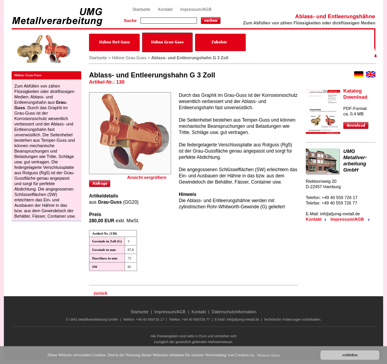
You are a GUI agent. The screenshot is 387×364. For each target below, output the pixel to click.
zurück (100, 293)
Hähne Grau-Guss (129, 57)
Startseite (141, 9)
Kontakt (165, 9)
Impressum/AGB (196, 9)
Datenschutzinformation (234, 311)
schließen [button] (350, 355)
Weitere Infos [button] (268, 355)
